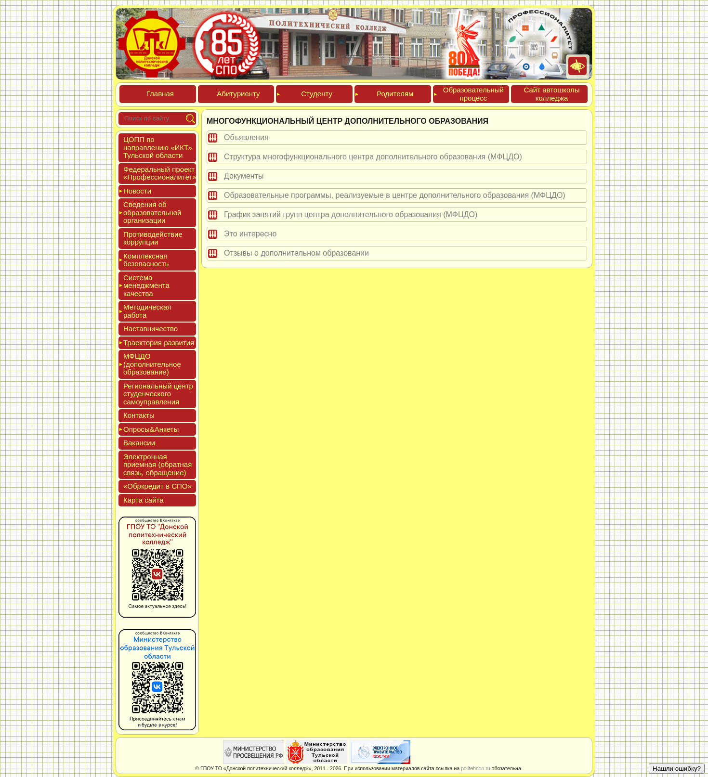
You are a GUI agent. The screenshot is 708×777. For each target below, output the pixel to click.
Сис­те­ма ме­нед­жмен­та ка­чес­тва (146, 285)
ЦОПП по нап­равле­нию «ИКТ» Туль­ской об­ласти (157, 147)
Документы (243, 176)
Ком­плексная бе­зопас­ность (146, 260)
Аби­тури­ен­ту (238, 94)
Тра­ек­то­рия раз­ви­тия (158, 342)
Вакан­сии (139, 443)
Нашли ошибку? (677, 768)
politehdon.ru (475, 768)
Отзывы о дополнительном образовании (296, 253)
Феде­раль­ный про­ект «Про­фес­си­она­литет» (160, 173)
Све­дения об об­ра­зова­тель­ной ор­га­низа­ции (152, 212)
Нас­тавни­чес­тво (150, 328)
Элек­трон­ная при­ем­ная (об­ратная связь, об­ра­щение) (157, 465)
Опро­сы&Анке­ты (151, 429)
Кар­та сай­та (143, 500)
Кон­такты (139, 415)
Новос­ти (137, 191)
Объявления (246, 137)
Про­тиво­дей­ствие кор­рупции (153, 238)
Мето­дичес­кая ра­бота (147, 311)
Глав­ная (160, 94)
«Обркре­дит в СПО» (157, 486)
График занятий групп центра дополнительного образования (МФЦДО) (350, 214)
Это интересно (250, 234)
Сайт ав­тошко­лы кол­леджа (551, 94)
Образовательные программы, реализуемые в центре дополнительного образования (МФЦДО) (394, 195)
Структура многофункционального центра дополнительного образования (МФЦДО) (373, 157)
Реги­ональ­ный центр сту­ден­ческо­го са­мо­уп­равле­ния (158, 394)
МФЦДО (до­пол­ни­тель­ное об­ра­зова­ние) (152, 364)
